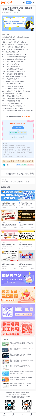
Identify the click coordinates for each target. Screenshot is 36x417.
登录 (29, 2)
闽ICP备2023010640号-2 (18, 398)
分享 (18, 164)
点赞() (30, 164)
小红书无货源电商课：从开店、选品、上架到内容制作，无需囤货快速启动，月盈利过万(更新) (21, 343)
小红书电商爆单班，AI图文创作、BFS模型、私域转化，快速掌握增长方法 (21, 378)
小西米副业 (17, 396)
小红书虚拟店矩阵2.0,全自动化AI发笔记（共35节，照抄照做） (21, 348)
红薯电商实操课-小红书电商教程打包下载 (9, 204)
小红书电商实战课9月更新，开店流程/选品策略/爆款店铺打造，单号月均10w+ (21, 384)
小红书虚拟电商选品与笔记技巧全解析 (20, 366)
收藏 (24, 164)
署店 (12, 12)
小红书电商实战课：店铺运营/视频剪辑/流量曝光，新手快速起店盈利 (22, 360)
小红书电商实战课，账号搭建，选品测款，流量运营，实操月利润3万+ (21, 354)
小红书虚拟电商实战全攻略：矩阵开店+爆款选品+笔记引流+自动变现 (21, 372)
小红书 (4, 202)
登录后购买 (18, 128)
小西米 (5, 165)
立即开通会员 (26, 117)
